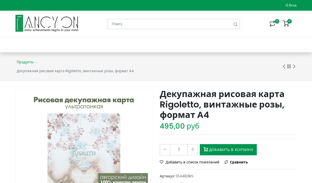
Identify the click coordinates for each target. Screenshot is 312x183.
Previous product (284, 66)
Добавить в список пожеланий (190, 162)
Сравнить (236, 162)
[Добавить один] (192, 149)
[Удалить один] (165, 149)
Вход (291, 5)
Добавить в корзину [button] (228, 149)
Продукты (25, 62)
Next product (294, 66)
